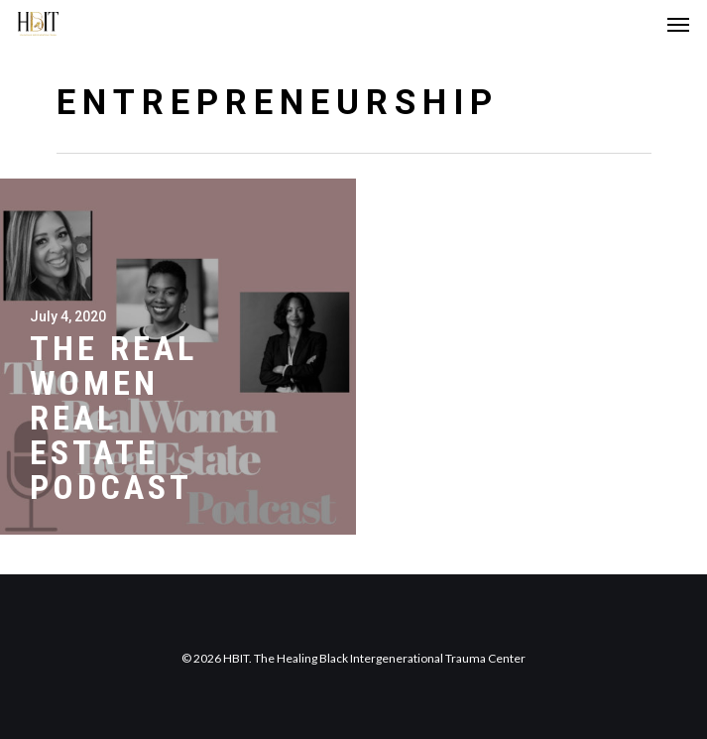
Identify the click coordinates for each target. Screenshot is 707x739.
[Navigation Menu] (678, 24)
